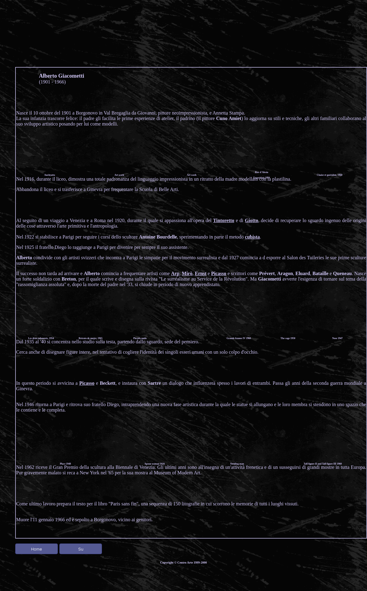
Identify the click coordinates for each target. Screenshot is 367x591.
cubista (252, 236)
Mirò (187, 273)
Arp (175, 273)
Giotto (251, 220)
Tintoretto (223, 220)
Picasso (218, 273)
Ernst (200, 273)
